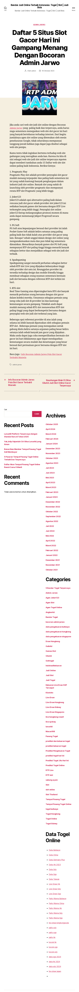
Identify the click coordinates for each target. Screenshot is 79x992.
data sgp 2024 (52, 947)
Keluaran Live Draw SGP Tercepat (57, 678)
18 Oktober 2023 (48, 64)
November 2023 (50, 446)
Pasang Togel (49, 727)
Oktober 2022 (49, 505)
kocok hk (49, 932)
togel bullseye (49, 799)
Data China (50, 845)
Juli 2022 (47, 519)
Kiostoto (47, 683)
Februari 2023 (49, 485)
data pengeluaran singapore (55, 630)
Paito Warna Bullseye (54, 889)
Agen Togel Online (51, 600)
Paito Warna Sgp (53, 908)
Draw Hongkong (50, 634)
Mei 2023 (47, 471)
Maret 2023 (48, 480)
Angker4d (47, 605)
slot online (47, 780)
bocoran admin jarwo (52, 615)
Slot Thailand (49, 785)
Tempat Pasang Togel (52, 790)
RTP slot (47, 765)
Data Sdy (50, 860)
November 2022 (50, 500)
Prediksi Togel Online (52, 756)
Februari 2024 (49, 432)
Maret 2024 (48, 427)
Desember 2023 (50, 442)
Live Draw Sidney (50, 697)
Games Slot (48, 644)
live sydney (48, 712)
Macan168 (47, 722)
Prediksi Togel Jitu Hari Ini (54, 751)
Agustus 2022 (49, 514)
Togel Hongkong (50, 804)
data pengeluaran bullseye (54, 620)
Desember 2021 (50, 553)
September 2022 (50, 509)
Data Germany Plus (54, 850)
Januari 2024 (48, 437)
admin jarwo (17, 357)
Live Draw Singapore (52, 702)
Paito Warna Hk (52, 898)
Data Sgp (50, 865)
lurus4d (46, 717)
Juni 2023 (47, 466)
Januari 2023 (48, 490)
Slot (45, 775)
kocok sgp (50, 937)
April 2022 (47, 534)
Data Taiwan (51, 869)
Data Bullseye (52, 840)
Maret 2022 (48, 539)
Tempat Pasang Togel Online (55, 794)
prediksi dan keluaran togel (55, 731)
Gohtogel (47, 654)
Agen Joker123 (49, 591)
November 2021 (50, 558)
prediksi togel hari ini (52, 746)
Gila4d (46, 649)
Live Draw (47, 688)
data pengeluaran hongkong (55, 625)
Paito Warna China (53, 894)
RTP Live (47, 760)
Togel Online (48, 809)
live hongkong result (52, 707)
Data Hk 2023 (51, 855)
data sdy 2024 (52, 957)
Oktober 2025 (49, 417)
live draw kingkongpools (55, 913)
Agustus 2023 (49, 456)
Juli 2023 (47, 461)
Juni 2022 (47, 524)
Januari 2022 (48, 548)
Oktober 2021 (49, 563)
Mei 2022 (47, 529)
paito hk (49, 928)
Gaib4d (46, 639)
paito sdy (50, 918)
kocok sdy (50, 942)
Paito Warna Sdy (53, 903)
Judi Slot (47, 668)
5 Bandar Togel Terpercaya (54, 581)
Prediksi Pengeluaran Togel (55, 741)
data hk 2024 (51, 952)
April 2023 (47, 475)
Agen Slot (47, 596)
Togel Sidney (48, 814)
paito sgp (50, 923)
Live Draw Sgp (52, 884)
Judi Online (48, 663)
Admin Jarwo (39, 25)
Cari (5, 402)
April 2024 (47, 422)
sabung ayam (49, 770)
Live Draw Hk (51, 874)
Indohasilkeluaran (51, 659)
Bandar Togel (49, 610)
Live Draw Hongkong (52, 693)
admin (34, 64)
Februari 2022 (49, 543)
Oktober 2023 (49, 451)
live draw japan (52, 962)
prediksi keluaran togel (53, 736)
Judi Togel (47, 673)
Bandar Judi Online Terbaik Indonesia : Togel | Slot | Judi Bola (39, 6)
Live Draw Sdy (52, 879)
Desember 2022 (50, 495)
